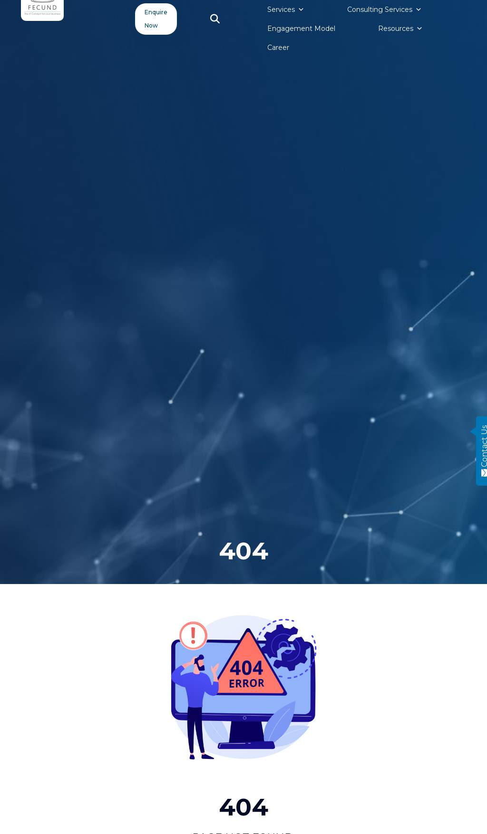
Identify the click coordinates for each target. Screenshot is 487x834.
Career (278, 47)
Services (285, 9)
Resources (400, 28)
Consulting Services (384, 9)
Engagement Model (301, 28)
